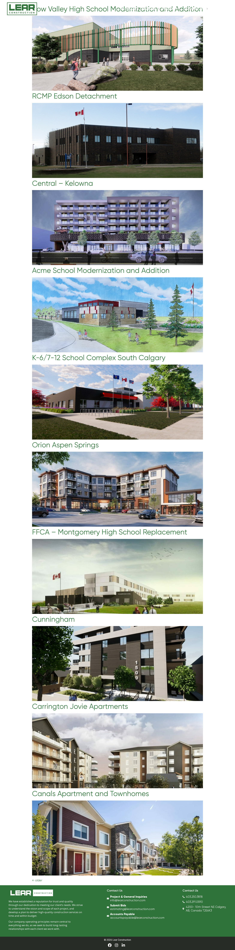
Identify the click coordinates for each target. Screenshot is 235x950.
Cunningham (53, 619)
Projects (170, 8)
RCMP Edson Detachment (74, 96)
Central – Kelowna (62, 183)
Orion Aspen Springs (65, 445)
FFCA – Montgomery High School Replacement (109, 532)
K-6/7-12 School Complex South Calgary (98, 357)
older (37, 880)
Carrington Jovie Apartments (80, 706)
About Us (127, 8)
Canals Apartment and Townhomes (90, 793)
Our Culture (194, 8)
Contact (217, 8)
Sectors (149, 8)
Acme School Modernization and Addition (101, 270)
